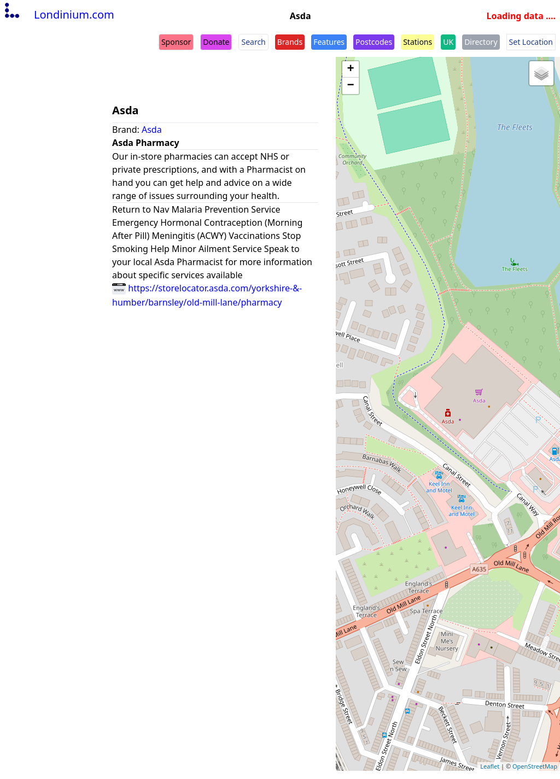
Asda (152, 130)
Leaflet (489, 766)
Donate (216, 42)
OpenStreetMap (534, 766)
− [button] (350, 86)
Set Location (531, 42)
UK (448, 42)
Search (253, 42)
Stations (417, 42)
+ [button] (350, 69)
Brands (289, 42)
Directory (480, 42)
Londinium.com (58, 14)
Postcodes (373, 42)
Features (329, 42)
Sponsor (176, 42)
